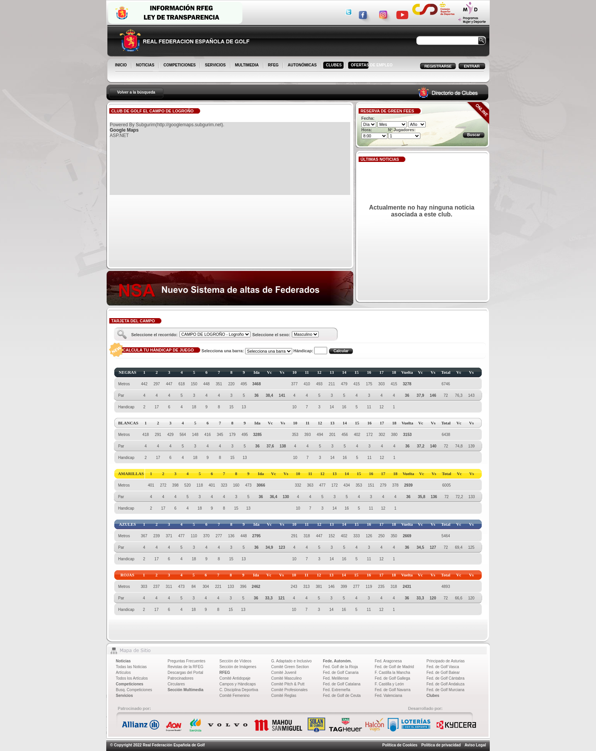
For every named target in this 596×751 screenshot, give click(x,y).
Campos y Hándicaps (237, 684)
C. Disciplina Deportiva (238, 690)
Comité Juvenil (283, 672)
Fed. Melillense (336, 678)
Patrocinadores (180, 678)
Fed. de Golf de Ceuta (342, 695)
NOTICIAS (146, 65)
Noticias (123, 661)
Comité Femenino (234, 695)
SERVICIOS (216, 65)
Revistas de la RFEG (185, 667)
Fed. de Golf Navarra (392, 690)
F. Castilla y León (389, 684)
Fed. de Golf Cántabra (445, 678)
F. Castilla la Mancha (392, 672)
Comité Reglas (283, 695)
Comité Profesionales (289, 690)
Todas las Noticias (131, 667)
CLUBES (334, 65)
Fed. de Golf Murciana (445, 690)
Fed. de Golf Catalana (342, 684)
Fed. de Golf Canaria (341, 672)
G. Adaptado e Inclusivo (291, 661)
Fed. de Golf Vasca (442, 667)
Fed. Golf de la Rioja (340, 667)
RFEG (274, 65)
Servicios (124, 695)
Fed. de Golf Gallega (392, 678)
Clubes (432, 695)
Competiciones (129, 684)
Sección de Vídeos (235, 661)
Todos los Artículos (132, 678)
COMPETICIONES (180, 65)
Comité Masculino (286, 678)
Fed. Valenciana (388, 695)
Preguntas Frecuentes (186, 661)
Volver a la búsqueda (136, 92)
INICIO (121, 65)
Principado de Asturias (445, 661)
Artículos (123, 672)
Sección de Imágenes (237, 667)
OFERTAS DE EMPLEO (372, 65)
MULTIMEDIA (247, 65)
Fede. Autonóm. (337, 661)
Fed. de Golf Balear (443, 672)
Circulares (176, 684)
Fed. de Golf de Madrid (394, 667)
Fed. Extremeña (336, 690)
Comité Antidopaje (234, 678)
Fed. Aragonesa (388, 661)
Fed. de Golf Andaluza (445, 684)
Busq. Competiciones (134, 690)
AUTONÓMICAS (302, 65)
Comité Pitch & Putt (288, 684)
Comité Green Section (290, 667)
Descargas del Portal (185, 672)
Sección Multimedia (185, 690)
